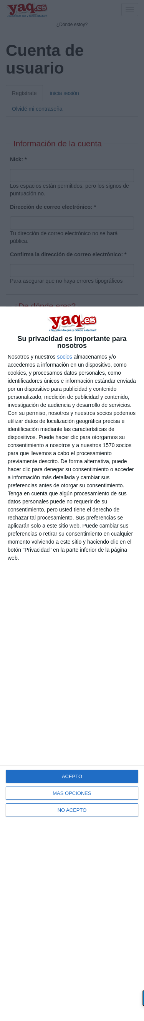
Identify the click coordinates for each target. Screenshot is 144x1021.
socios (64, 356)
